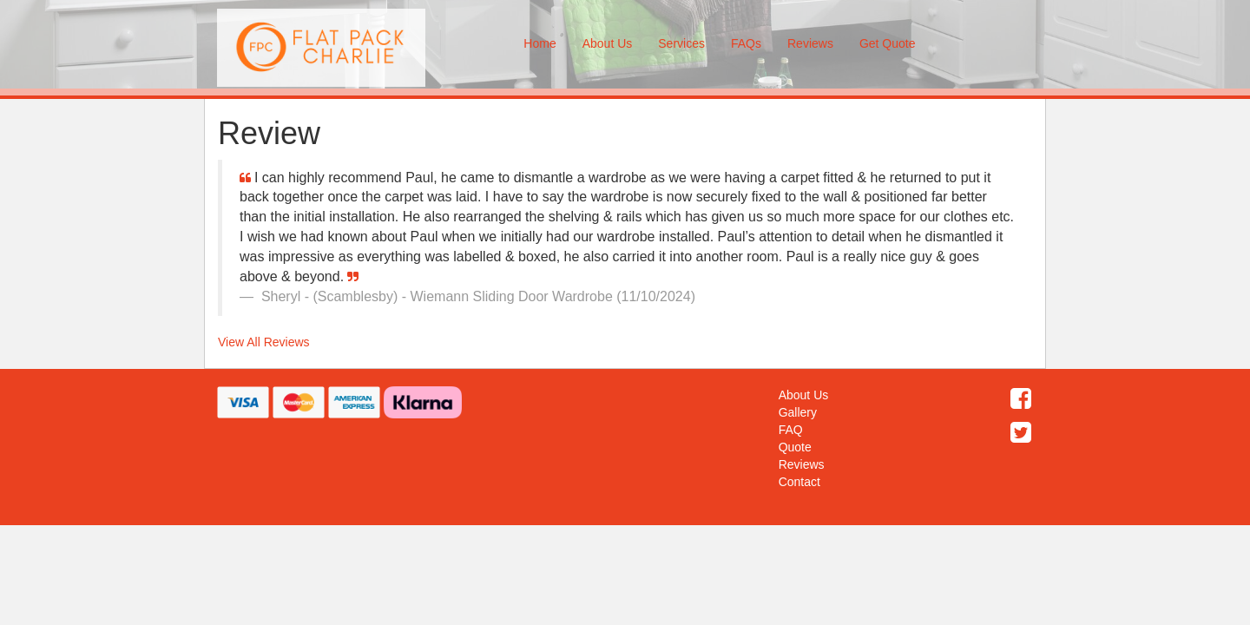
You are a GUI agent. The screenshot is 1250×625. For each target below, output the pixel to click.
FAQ (791, 430)
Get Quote (887, 43)
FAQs (746, 43)
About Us (607, 43)
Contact (799, 482)
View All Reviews (264, 342)
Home (539, 43)
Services (681, 43)
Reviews (810, 43)
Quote (795, 447)
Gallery (798, 412)
